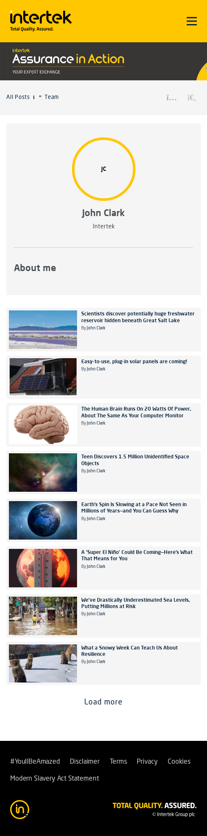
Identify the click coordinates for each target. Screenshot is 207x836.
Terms (118, 762)
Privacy (147, 762)
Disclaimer (84, 762)
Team (51, 97)
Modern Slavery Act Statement (54, 779)
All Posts (18, 97)
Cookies (179, 762)
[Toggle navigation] (192, 21)
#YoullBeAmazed (35, 762)
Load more (103, 702)
